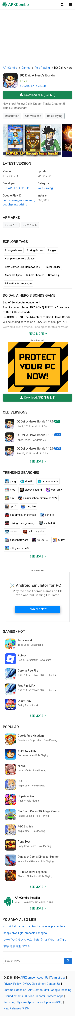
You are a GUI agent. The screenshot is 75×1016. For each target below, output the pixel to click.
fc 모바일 (40, 540)
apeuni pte (48, 926)
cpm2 (11, 506)
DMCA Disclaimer (34, 983)
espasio (12, 532)
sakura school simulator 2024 (37, 498)
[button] (62, 4)
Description (12, 115)
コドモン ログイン (55, 939)
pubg (10, 481)
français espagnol (36, 933)
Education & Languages (18, 283)
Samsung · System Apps (19, 1002)
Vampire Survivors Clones (20, 258)
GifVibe (29, 996)
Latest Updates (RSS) (49, 1002)
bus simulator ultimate (20, 515)
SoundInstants (14, 996)
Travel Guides (53, 266)
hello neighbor (34, 532)
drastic (26, 481)
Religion (52, 250)
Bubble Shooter (35, 275)
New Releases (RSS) (16, 1008)
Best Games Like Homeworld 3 (23, 266)
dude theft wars (16, 540)
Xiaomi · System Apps (49, 996)
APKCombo (10, 67)
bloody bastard (31, 490)
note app (62, 926)
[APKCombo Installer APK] (37, 900)
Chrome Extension (15, 990)
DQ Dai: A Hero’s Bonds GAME (29, 295)
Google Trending (61, 990)
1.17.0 (10, 176)
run (9, 498)
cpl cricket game (13, 926)
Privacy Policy (12, 983)
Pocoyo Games (13, 250)
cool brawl (54, 490)
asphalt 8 (47, 523)
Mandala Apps (13, 275)
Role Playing (54, 115)
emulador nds (48, 481)
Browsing (53, 275)
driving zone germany (20, 523)
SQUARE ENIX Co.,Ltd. (33, 85)
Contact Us (54, 983)
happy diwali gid (13, 933)
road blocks (33, 926)
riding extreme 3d (17, 548)
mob (10, 490)
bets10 (38, 939)
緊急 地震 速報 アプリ (17, 946)
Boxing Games (35, 250)
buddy (59, 540)
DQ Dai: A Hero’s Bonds (37, 75)
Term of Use (58, 977)
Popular (11, 727)
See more (36, 461)
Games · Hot (14, 631)
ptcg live (28, 506)
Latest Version (17, 163)
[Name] (33, 961)
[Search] (68, 961)
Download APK (37, 95)
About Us (42, 977)
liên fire (47, 515)
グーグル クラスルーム (17, 939)
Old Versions (33, 115)
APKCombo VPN (38, 990)
